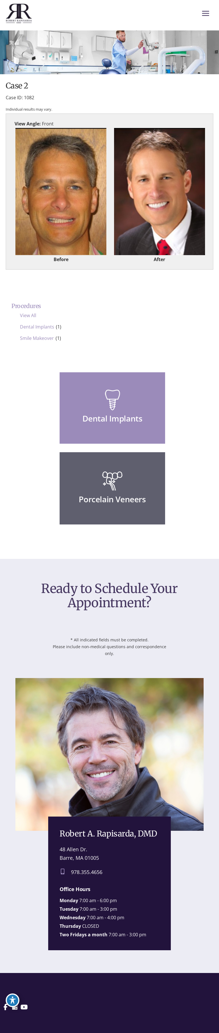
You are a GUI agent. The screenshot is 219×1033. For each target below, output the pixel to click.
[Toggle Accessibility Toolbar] (12, 998)
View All (28, 318)
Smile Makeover (37, 340)
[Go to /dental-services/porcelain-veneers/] (112, 490)
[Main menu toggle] (205, 14)
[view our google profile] (15, 1007)
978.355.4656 (86, 874)
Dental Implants (37, 329)
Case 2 (17, 88)
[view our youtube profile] (25, 1007)
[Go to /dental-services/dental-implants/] (112, 410)
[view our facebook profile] (5, 1007)
